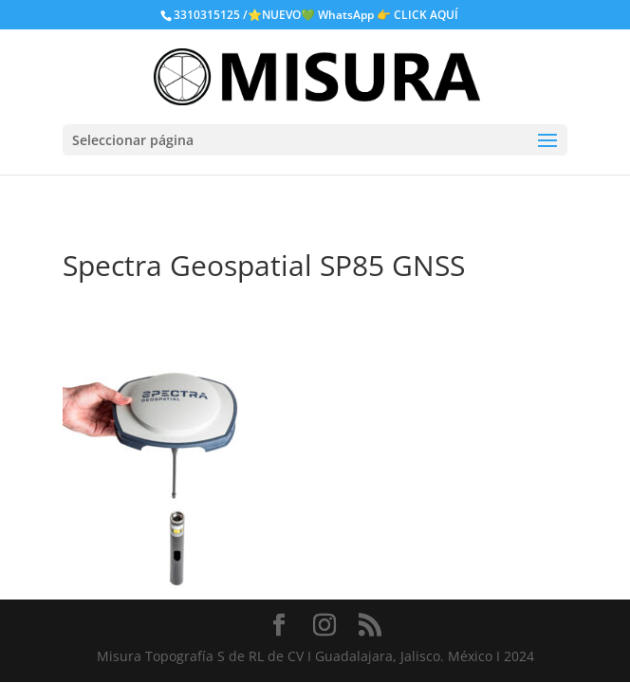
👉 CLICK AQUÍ (417, 15)
